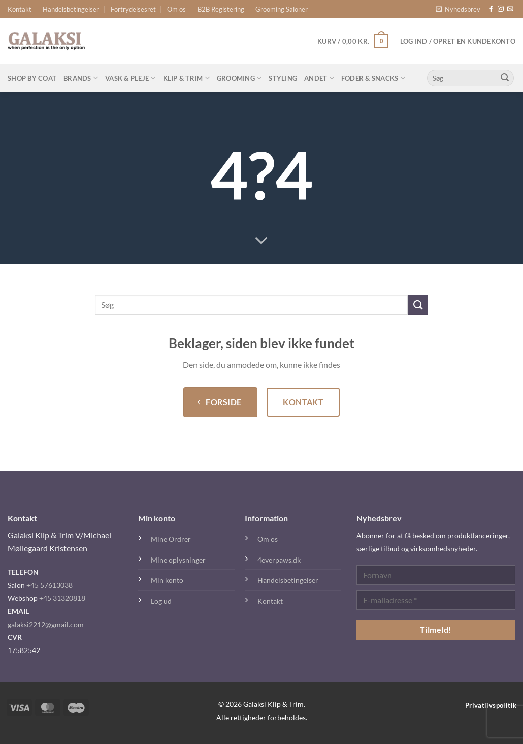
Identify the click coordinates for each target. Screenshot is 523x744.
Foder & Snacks (373, 78)
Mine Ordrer (171, 539)
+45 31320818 (62, 598)
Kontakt (19, 9)
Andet (319, 78)
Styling (283, 78)
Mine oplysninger (178, 559)
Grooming (239, 78)
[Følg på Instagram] (501, 9)
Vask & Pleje (130, 78)
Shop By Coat (32, 78)
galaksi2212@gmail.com (46, 624)
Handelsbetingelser (71, 9)
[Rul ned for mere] (261, 241)
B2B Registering (221, 9)
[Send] (504, 78)
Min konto (167, 580)
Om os (176, 9)
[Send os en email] (510, 9)
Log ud (161, 601)
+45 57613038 (49, 585)
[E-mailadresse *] (435, 600)
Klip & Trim (186, 78)
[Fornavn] (435, 575)
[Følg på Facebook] (491, 9)
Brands (80, 78)
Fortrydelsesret (133, 9)
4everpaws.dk (279, 559)
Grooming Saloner (281, 9)
